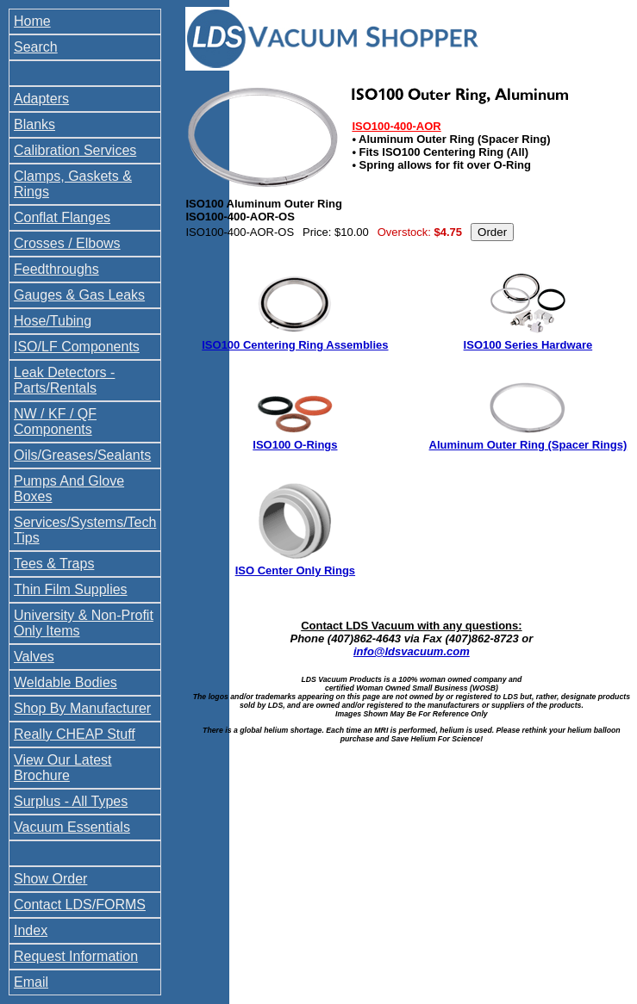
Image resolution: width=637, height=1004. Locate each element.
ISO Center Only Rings (295, 570)
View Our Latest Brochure (63, 768)
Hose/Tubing (52, 320)
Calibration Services (75, 150)
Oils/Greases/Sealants (82, 455)
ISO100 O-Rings (295, 444)
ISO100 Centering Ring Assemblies (295, 344)
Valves (34, 656)
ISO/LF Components (77, 346)
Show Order (50, 878)
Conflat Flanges (62, 217)
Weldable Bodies (65, 682)
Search (36, 47)
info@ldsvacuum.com (411, 651)
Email (31, 982)
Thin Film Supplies (71, 589)
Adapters (41, 98)
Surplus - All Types (71, 801)
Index (30, 930)
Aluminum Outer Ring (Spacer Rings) (528, 444)
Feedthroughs (56, 269)
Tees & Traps (54, 563)
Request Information (76, 956)
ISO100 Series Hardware (528, 344)
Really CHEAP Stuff (74, 734)
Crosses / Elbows (67, 243)
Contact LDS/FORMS (80, 904)
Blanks (34, 124)
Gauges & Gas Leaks (79, 295)
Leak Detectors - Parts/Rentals (64, 380)
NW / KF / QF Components (55, 421)
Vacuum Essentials (72, 827)
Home (32, 21)
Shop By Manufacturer (82, 708)
